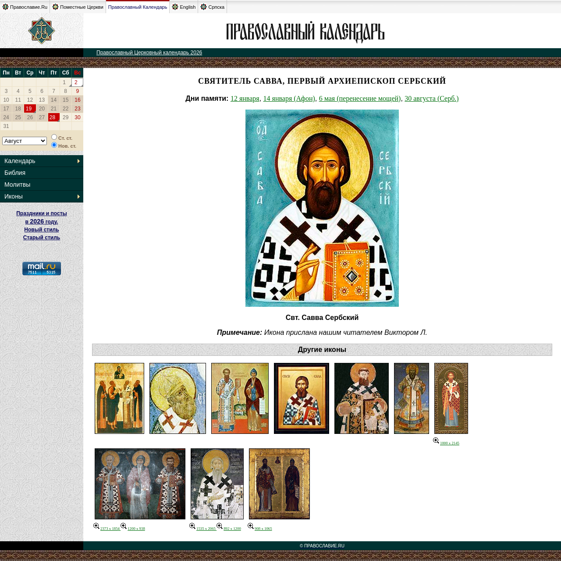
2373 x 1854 (107, 528)
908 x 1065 (260, 528)
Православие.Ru (24, 7)
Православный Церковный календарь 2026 (149, 53)
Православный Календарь (137, 7)
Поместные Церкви (77, 7)
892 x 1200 (229, 528)
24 (6, 117)
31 (6, 126)
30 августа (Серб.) (431, 98)
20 (42, 109)
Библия (14, 172)
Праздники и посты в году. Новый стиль (41, 221)
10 (6, 100)
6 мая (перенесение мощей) (360, 98)
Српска (212, 7)
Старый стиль (41, 237)
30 (77, 117)
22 (65, 109)
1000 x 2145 (446, 443)
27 (42, 117)
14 (54, 100)
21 (54, 109)
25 (18, 117)
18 (18, 109)
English (183, 7)
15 (65, 100)
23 (77, 109)
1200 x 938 (133, 528)
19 (29, 109)
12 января (245, 98)
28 (52, 117)
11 (18, 100)
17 (6, 109)
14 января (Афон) (289, 98)
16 (77, 100)
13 (42, 100)
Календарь (20, 160)
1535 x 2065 (203, 528)
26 (30, 117)
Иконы (13, 196)
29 (65, 117)
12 (30, 100)
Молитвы (17, 184)
